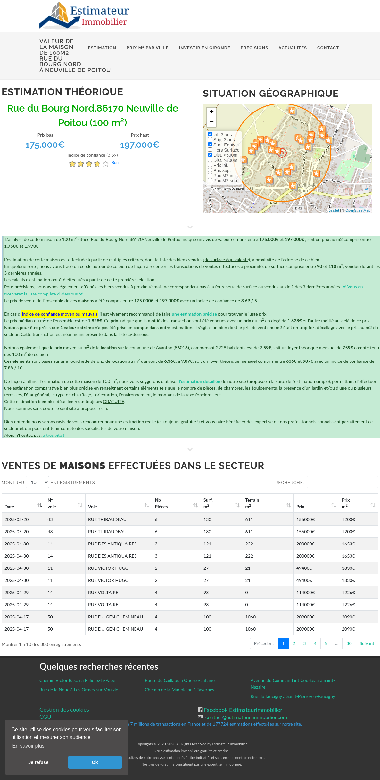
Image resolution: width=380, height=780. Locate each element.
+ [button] (212, 112)
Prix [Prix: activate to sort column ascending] (316, 506)
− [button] (212, 122)
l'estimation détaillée (199, 381)
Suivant (367, 643)
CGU (45, 716)
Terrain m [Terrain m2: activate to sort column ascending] (278, 503)
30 (348, 643)
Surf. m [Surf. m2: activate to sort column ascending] (241, 503)
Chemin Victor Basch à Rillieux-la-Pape (77, 680)
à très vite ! (53, 435)
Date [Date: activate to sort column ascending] (9, 506)
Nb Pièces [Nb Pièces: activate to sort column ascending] (204, 503)
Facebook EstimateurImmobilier (242, 710)
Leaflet (333, 210)
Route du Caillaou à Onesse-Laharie (180, 680)
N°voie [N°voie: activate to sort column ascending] (55, 503)
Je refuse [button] (38, 762)
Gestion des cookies (64, 709)
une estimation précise (194, 314)
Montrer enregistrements (48, 482)
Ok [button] (95, 762)
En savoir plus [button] (28, 746)
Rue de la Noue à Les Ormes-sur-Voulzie (78, 689)
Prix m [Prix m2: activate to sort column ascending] (353, 503)
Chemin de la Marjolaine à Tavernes (179, 689)
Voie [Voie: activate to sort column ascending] (87, 506)
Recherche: (326, 482)
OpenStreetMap (357, 210)
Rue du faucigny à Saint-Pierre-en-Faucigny (293, 696)
